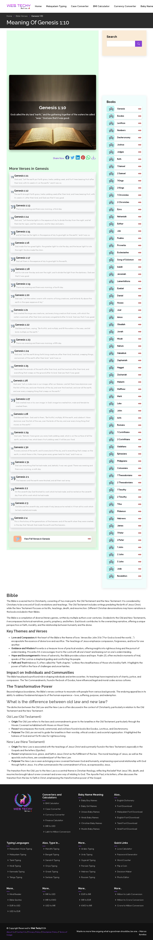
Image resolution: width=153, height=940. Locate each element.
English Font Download (128, 817)
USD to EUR (15, 911)
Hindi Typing (15, 866)
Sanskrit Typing (52, 860)
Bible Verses (22, 16)
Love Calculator (124, 849)
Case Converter (80, 6)
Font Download (124, 806)
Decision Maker (124, 872)
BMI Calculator (101, 6)
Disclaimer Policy (50, 932)
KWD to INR (86, 906)
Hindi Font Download (127, 829)
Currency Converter (125, 6)
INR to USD (50, 826)
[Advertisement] (52, 54)
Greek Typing (51, 872)
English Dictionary (125, 800)
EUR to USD (15, 906)
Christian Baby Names (91, 823)
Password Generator (127, 854)
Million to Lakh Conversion (129, 894)
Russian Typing (88, 877)
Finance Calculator (54, 820)
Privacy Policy (34, 932)
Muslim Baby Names (90, 829)
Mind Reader (15, 894)
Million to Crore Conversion (130, 900)
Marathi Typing (52, 849)
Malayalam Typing (56, 6)
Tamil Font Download (127, 823)
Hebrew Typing (88, 872)
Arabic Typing (87, 849)
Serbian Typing (52, 877)
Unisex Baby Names (90, 812)
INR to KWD (50, 900)
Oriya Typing (51, 866)
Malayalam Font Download (129, 812)
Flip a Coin (122, 866)
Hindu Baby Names (90, 817)
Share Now (58, 158)
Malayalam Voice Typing (21, 849)
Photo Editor (123, 877)
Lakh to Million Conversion (58, 832)
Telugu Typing (16, 877)
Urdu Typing (86, 854)
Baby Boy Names (89, 800)
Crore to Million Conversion (130, 906)
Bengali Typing (52, 854)
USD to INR (50, 906)
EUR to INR (86, 894)
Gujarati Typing (88, 860)
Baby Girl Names (89, 806)
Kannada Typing (17, 872)
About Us (11, 932)
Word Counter (124, 860)
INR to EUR (86, 900)
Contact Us (21, 932)
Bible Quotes (16, 900)
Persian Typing (88, 866)
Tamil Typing (15, 860)
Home (38, 6)
